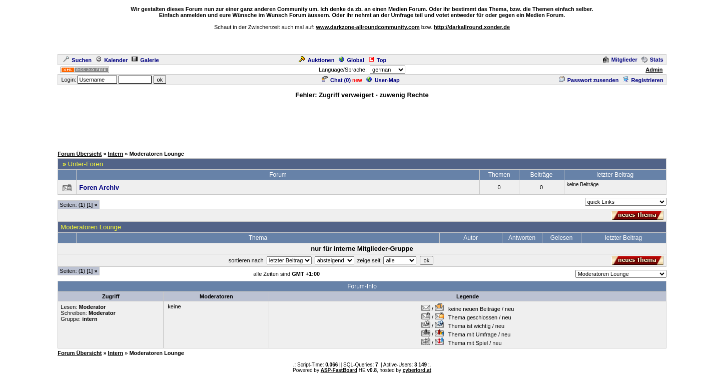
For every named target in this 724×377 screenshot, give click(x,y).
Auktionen (317, 60)
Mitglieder (620, 60)
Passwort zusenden (589, 80)
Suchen (77, 60)
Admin (653, 70)
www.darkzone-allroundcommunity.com (368, 27)
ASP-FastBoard (339, 370)
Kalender (112, 60)
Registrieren (642, 80)
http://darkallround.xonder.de (472, 27)
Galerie (145, 60)
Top (377, 60)
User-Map (383, 80)
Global (351, 60)
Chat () (336, 80)
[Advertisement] (362, 122)
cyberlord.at (417, 370)
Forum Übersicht (80, 154)
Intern (116, 154)
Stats (652, 60)
